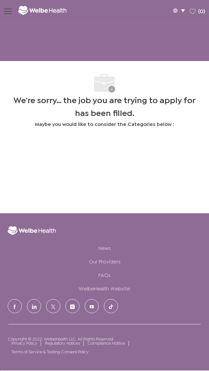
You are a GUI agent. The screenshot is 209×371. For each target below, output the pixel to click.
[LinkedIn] (34, 306)
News (104, 247)
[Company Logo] (46, 10)
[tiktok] (111, 306)
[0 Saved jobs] (197, 10)
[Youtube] (92, 306)
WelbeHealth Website (104, 288)
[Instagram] (72, 306)
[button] (179, 10)
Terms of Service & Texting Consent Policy (50, 351)
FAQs (104, 274)
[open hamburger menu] (8, 10)
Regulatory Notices (62, 343)
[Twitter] (53, 306)
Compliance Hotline (106, 343)
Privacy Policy (24, 343)
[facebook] (15, 306)
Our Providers (105, 261)
